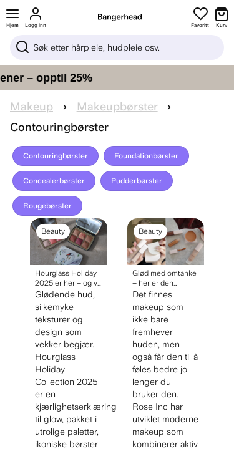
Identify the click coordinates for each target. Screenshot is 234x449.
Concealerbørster (54, 180)
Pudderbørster (136, 180)
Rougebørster (47, 205)
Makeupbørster (117, 106)
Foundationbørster (146, 156)
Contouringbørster (55, 156)
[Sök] (117, 47)
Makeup (31, 106)
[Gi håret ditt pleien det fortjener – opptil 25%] (117, 77)
